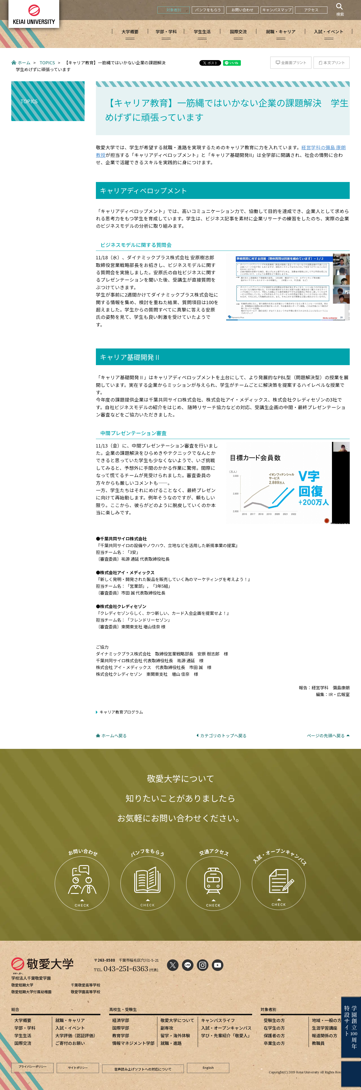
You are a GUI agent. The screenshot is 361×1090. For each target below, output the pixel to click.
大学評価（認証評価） (76, 1035)
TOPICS (47, 62)
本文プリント (331, 62)
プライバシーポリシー (32, 1067)
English (208, 1067)
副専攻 (166, 1028)
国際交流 (22, 1043)
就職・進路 (171, 1043)
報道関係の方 (324, 1035)
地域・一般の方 (327, 1020)
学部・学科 (25, 1028)
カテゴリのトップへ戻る (223, 735)
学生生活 (22, 1035)
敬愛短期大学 (22, 985)
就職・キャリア (70, 1020)
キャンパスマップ (277, 9)
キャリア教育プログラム (121, 712)
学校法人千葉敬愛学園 (32, 978)
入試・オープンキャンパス (226, 1028)
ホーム (24, 62)
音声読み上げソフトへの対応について (143, 1067)
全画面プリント (291, 62)
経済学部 (120, 1020)
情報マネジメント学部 (133, 1043)
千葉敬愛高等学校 (85, 985)
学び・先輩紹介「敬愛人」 (226, 1035)
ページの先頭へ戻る (326, 735)
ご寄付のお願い (70, 1043)
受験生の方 (274, 1020)
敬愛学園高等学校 (85, 991)
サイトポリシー (78, 1067)
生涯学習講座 (324, 1028)
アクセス (311, 9)
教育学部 (120, 1035)
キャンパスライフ (218, 1020)
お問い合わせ (243, 9)
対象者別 (173, 9)
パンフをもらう (208, 9)
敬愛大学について (177, 1020)
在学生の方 (274, 1028)
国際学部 (120, 1028)
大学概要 (22, 1020)
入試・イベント (70, 1028)
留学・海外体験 (175, 1035)
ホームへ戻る (114, 735)
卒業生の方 (274, 1043)
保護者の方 (274, 1035)
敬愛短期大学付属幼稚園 (31, 991)
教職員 (318, 1043)
